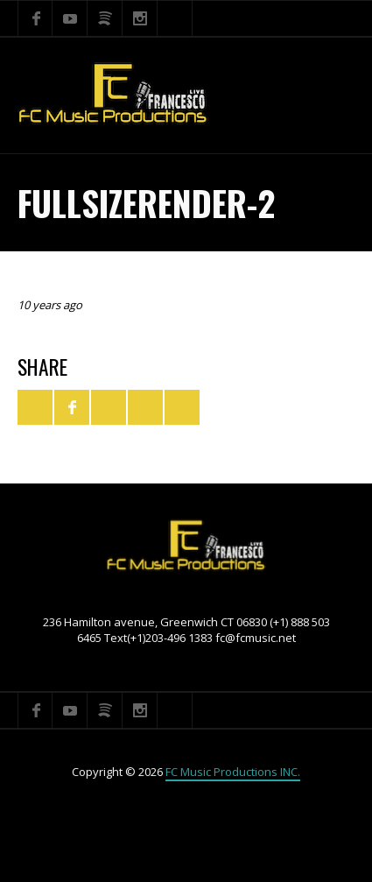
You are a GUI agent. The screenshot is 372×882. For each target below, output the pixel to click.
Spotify (105, 18)
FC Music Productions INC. (232, 772)
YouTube (70, 18)
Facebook (35, 18)
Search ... (175, 18)
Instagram (140, 18)
